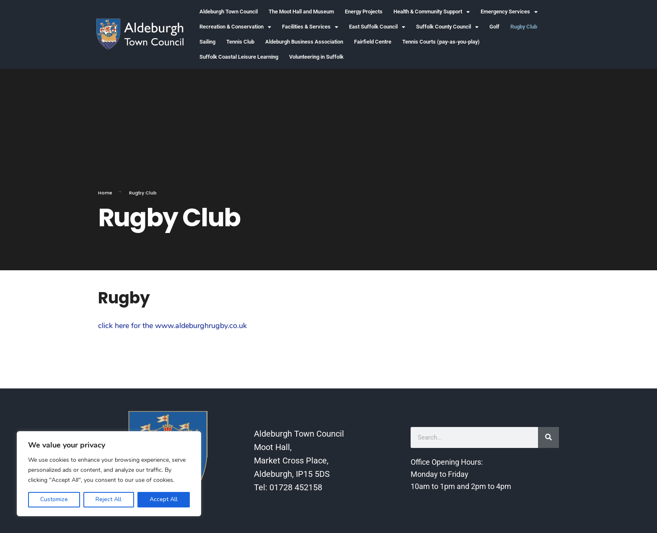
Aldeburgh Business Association (304, 42)
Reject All (109, 499)
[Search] (548, 437)
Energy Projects (364, 11)
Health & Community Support (431, 12)
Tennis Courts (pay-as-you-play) (441, 42)
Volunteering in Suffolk (316, 57)
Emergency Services (509, 12)
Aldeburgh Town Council (228, 11)
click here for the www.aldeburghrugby (163, 326)
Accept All (164, 499)
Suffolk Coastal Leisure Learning (238, 57)
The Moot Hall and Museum (301, 11)
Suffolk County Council (447, 27)
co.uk (238, 326)
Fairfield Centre (372, 42)
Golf (494, 26)
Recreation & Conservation (235, 27)
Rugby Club (523, 26)
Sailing (207, 42)
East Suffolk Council (377, 27)
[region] (109, 473)
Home (105, 192)
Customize (54, 499)
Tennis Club (240, 42)
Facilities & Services (310, 27)
